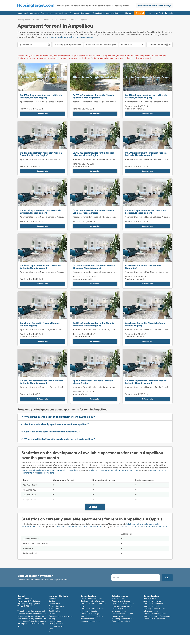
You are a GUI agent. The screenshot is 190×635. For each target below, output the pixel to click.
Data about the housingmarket (105, 13)
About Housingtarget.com (28, 13)
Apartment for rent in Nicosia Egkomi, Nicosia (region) (40, 324)
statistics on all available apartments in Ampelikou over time (49, 470)
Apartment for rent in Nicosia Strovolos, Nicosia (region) (46, 159)
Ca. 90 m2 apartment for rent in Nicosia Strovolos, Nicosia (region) (93, 324)
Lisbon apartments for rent (154, 608)
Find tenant (74, 13)
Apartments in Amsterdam (154, 619)
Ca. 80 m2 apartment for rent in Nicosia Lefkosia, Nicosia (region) (145, 381)
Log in (170, 13)
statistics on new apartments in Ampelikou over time (113, 470)
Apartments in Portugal (89, 614)
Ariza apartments (150, 611)
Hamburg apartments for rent (92, 601)
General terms (54, 603)
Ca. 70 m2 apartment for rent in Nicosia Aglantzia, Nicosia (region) (93, 96)
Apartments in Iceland (121, 621)
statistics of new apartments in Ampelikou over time (79, 526)
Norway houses (118, 616)
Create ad (139, 13)
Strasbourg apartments (89, 621)
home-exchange (60, 13)
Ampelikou (83, 20)
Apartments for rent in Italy (123, 603)
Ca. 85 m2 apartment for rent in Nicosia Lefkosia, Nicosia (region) (93, 211)
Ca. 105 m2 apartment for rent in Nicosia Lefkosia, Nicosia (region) (41, 96)
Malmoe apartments (88, 611)
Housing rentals (23, 20)
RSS (50, 631)
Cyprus (36, 20)
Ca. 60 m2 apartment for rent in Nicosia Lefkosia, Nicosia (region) (93, 154)
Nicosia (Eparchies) (68, 20)
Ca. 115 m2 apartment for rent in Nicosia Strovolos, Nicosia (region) (41, 154)
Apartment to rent (50, 20)
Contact (52, 601)
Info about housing (56, 626)
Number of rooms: (133, 109)
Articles (52, 614)
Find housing (46, 13)
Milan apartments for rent (122, 606)
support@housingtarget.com (29, 603)
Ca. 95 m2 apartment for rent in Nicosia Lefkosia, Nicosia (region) (40, 266)
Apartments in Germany (153, 603)
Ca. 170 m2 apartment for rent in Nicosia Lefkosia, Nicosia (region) (146, 96)
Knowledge (86, 13)
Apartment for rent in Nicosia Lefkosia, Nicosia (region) (46, 101)
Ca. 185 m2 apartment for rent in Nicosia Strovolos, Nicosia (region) (94, 266)
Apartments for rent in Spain (92, 608)
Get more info (42, 113)
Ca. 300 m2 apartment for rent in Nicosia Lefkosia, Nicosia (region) (41, 381)
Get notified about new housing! (155, 5)
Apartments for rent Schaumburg (156, 616)
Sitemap (52, 629)
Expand (93, 506)
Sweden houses (118, 598)
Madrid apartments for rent (123, 619)
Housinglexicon (55, 621)
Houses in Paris (149, 598)
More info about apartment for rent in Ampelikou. (70, 37)
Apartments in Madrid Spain (91, 616)
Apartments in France (152, 601)
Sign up (128, 13)
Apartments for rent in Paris (154, 614)
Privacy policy (54, 608)
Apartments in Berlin (151, 606)
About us (52, 598)
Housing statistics (56, 624)
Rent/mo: (24, 109)
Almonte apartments (120, 608)
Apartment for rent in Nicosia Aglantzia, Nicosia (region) (99, 101)
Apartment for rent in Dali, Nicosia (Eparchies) (143, 266)
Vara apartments (119, 611)
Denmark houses (87, 619)
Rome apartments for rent (122, 614)
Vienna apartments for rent (91, 598)
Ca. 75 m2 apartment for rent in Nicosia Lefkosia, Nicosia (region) (40, 211)
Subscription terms (56, 606)
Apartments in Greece (121, 601)
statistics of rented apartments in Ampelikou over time (142, 526)
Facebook (18, 626)
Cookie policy (54, 611)
